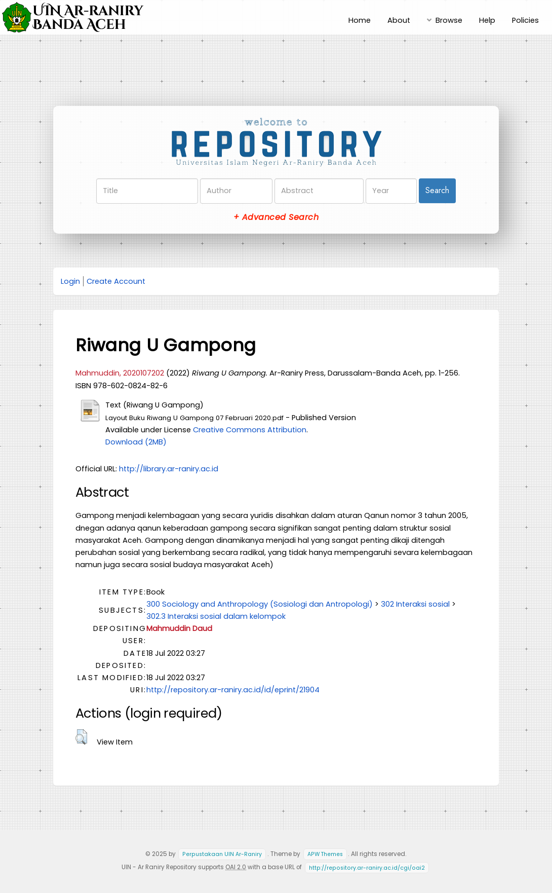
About (398, 20)
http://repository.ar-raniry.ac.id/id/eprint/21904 (233, 690)
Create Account (116, 281)
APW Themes (325, 854)
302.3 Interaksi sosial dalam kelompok (216, 616)
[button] (81, 737)
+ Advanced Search (276, 217)
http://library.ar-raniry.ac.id (168, 469)
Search (437, 190)
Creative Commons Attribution (249, 430)
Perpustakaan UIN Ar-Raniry (222, 854)
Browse (449, 20)
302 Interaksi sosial (415, 604)
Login (70, 281)
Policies (525, 20)
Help (487, 20)
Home (359, 20)
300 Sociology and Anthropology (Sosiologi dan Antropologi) (259, 604)
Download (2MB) (136, 442)
